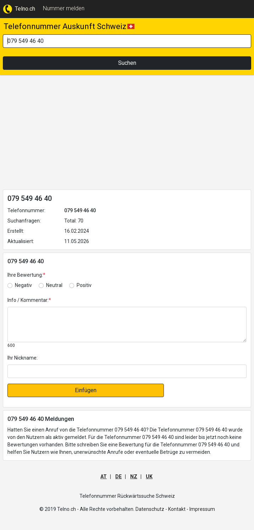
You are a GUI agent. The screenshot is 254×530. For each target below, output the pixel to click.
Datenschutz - (151, 509)
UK (149, 476)
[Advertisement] (127, 133)
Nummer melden (63, 8)
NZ (133, 476)
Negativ (23, 285)
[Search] (127, 41)
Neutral (54, 285)
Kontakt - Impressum (191, 509)
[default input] (127, 371)
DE (118, 476)
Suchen (127, 63)
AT (103, 476)
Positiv (84, 285)
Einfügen (85, 390)
